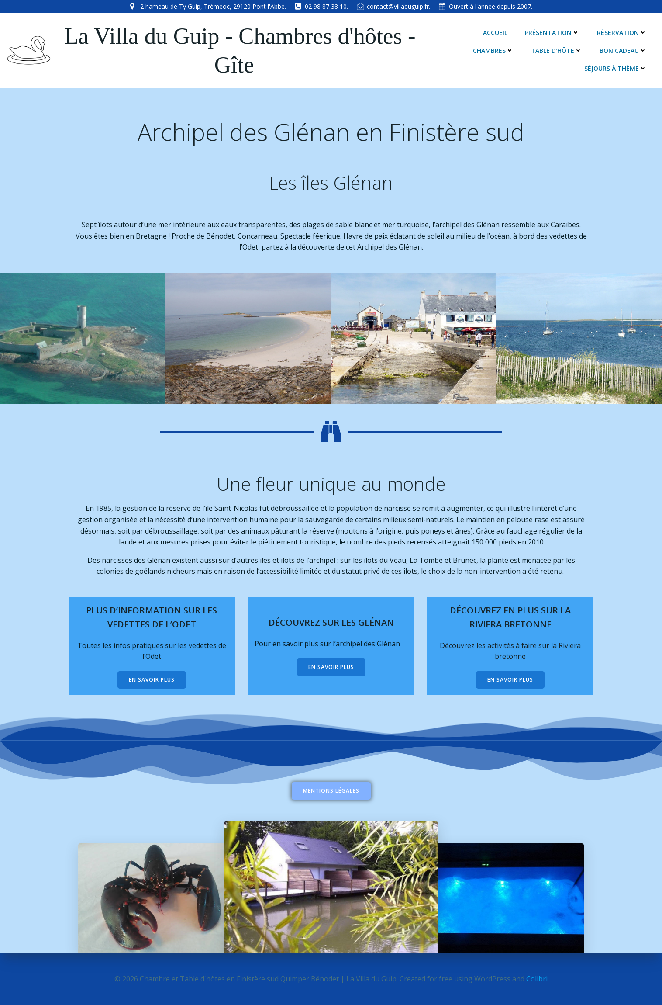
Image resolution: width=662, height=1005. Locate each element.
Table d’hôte (556, 50)
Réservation (622, 32)
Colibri (537, 979)
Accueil (495, 32)
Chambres (493, 50)
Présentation (552, 32)
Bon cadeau (623, 50)
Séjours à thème (615, 68)
